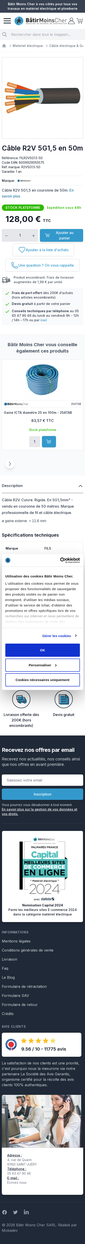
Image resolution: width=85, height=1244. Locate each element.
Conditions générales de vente (27, 950)
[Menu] (7, 20)
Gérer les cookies (56, 636)
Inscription (42, 794)
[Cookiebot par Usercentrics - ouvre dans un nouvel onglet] (60, 560)
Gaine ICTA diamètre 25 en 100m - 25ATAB (38, 412)
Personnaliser (43, 665)
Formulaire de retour (20, 1004)
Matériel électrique (28, 46)
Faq (5, 968)
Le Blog (8, 977)
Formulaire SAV (15, 995)
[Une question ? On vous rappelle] (42, 265)
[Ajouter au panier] (49, 441)
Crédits (8, 1013)
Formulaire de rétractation (24, 986)
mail (43, 320)
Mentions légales (16, 941)
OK (42, 650)
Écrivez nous (17, 1182)
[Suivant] (10, 463)
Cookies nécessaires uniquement (43, 680)
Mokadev (10, 1230)
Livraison (9, 959)
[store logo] (41, 21)
